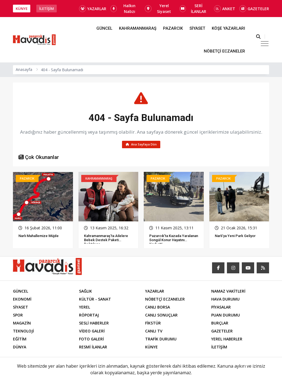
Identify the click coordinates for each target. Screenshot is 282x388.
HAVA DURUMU (225, 300)
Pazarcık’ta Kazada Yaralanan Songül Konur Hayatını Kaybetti (173, 241)
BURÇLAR (219, 324)
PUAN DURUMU (225, 316)
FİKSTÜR (153, 324)
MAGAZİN (22, 324)
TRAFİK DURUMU (161, 340)
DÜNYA (19, 348)
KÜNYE (22, 8)
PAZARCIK (173, 28)
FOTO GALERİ (91, 340)
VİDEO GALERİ (92, 332)
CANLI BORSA (157, 308)
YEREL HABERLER (226, 340)
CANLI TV (153, 332)
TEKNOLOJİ (23, 332)
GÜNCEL (104, 28)
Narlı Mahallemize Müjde (38, 237)
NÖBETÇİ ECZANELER (224, 51)
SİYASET (197, 28)
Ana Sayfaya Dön (141, 144)
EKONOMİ (22, 300)
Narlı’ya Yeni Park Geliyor (235, 237)
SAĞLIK (85, 292)
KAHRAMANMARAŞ (137, 28)
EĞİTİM (19, 340)
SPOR (18, 316)
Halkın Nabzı (122, 8)
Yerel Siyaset (158, 8)
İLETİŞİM (46, 8)
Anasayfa (24, 69)
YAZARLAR (92, 8)
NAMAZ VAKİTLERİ (228, 292)
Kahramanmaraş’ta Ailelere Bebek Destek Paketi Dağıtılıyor (106, 241)
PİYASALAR (221, 308)
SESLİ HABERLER (94, 324)
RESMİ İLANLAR (93, 348)
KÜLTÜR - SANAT (95, 300)
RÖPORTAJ (89, 316)
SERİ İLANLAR (193, 8)
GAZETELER (254, 8)
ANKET (224, 8)
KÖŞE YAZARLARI (228, 28)
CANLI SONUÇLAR (161, 316)
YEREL (84, 308)
